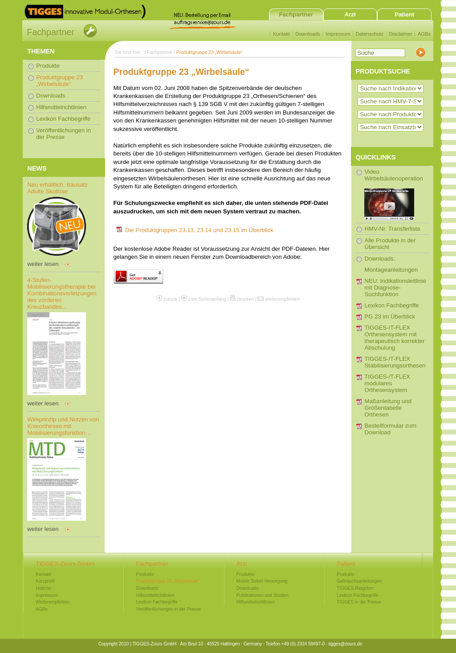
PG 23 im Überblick (389, 316)
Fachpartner (296, 14)
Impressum (338, 34)
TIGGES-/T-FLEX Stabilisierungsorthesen (394, 362)
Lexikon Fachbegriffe (391, 305)
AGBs (424, 34)
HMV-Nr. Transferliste (392, 228)
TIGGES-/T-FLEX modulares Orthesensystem (387, 383)
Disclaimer (400, 34)
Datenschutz (369, 34)
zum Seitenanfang (207, 299)
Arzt (350, 14)
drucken (245, 299)
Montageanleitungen (391, 269)
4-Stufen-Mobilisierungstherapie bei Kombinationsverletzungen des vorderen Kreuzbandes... (61, 293)
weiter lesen (42, 264)
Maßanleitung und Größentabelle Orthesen (387, 408)
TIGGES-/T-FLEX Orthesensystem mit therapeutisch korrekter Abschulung (394, 337)
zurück (170, 299)
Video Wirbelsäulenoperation (393, 194)
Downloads (307, 34)
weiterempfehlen (282, 299)
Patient (404, 14)
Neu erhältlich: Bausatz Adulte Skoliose (57, 188)
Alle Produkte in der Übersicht (389, 243)
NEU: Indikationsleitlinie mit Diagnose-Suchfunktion (395, 288)
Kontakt (281, 34)
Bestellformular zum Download (390, 429)
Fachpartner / (161, 52)
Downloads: (379, 258)
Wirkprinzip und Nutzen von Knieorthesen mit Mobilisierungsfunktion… (63, 426)
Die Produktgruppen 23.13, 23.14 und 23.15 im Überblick (199, 230)
